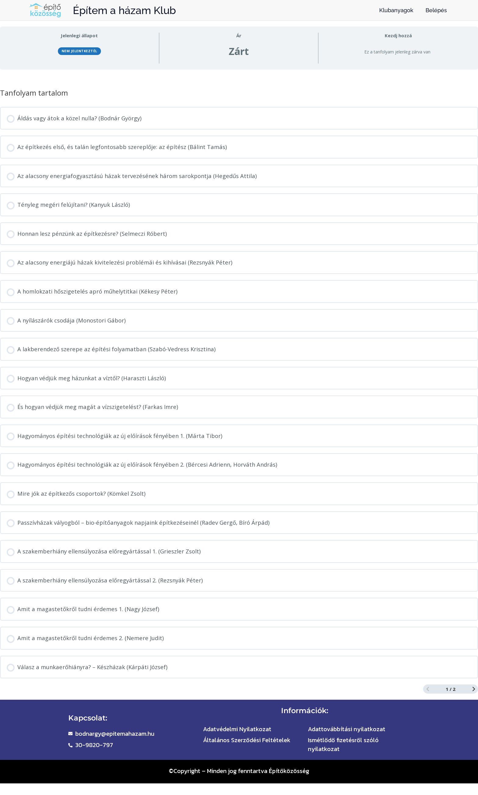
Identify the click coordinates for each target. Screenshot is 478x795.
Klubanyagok (396, 10)
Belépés (436, 10)
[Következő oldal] (473, 698)
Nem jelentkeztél (79, 51)
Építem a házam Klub (124, 10)
